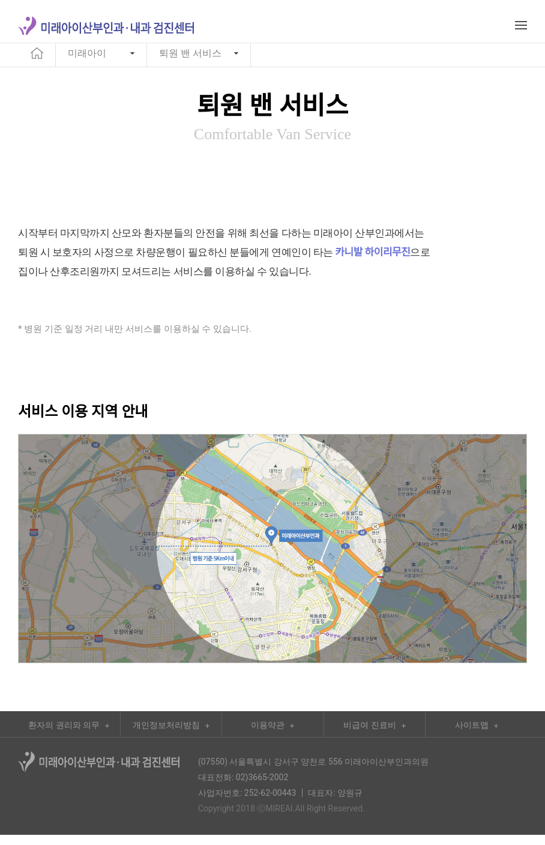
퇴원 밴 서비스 (190, 61)
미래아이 (87, 61)
